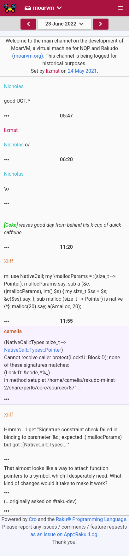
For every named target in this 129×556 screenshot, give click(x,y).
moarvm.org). (29, 56)
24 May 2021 (82, 71)
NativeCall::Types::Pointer (32, 350)
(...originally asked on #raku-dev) (40, 501)
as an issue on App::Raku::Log (63, 534)
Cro (33, 519)
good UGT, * (17, 101)
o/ (17, 145)
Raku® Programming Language (91, 519)
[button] (121, 8)
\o (6, 189)
